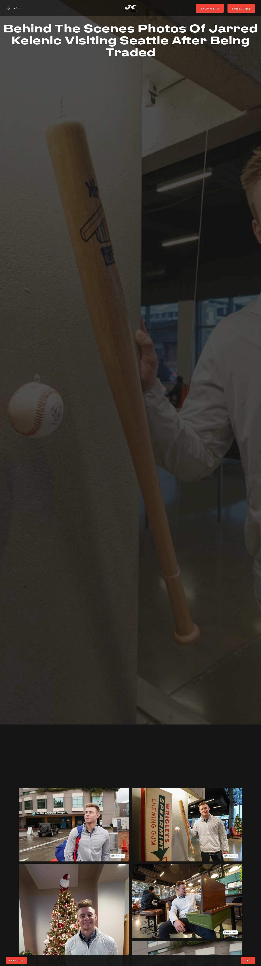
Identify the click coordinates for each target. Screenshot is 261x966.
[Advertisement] (111, 762)
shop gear (209, 8)
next (248, 960)
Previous (16, 960)
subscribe (241, 8)
